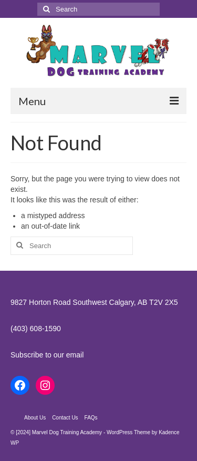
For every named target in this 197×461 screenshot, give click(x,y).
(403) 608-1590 (36, 328)
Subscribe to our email (47, 355)
